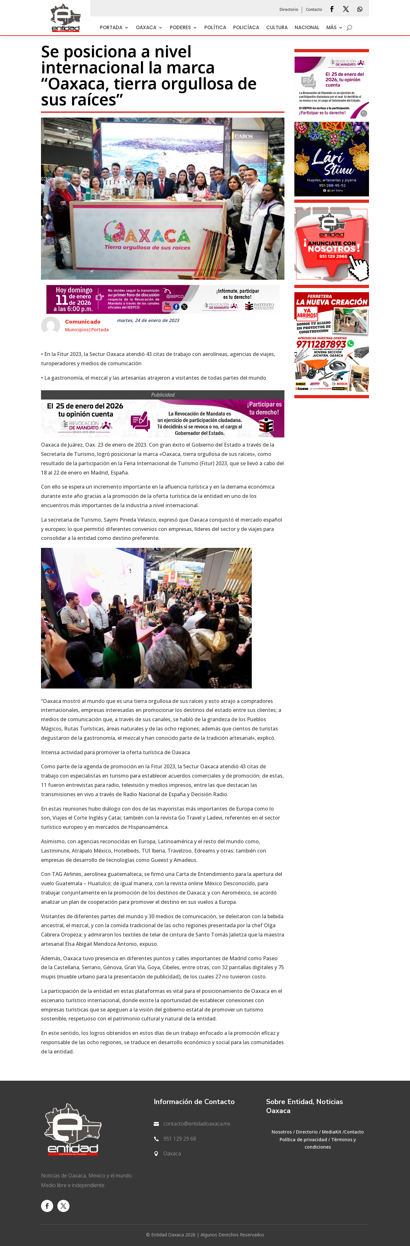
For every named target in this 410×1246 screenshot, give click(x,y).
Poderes (180, 28)
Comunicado (83, 321)
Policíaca (246, 28)
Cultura (277, 28)
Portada (111, 28)
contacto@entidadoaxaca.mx (196, 1123)
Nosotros (282, 1132)
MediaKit (331, 1132)
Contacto (314, 9)
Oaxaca (146, 28)
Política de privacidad (303, 1139)
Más (331, 28)
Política (215, 28)
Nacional (307, 28)
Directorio (289, 9)
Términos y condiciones (330, 1143)
